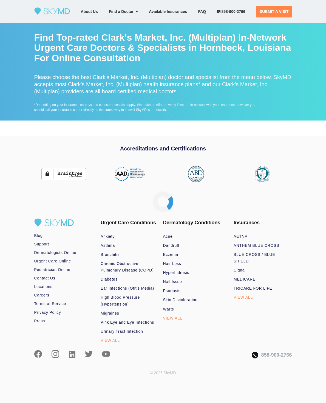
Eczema (170, 254)
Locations (43, 286)
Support (41, 244)
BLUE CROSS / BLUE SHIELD (254, 257)
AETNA (241, 236)
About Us (89, 11)
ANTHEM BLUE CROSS (256, 245)
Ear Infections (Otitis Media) (127, 288)
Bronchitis (110, 254)
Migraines (110, 313)
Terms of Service (50, 303)
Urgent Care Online (52, 261)
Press (39, 321)
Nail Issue (172, 281)
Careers (41, 295)
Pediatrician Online (52, 269)
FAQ (202, 11)
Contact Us (44, 278)
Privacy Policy (47, 312)
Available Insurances (168, 11)
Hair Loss (172, 263)
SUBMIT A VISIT (274, 11)
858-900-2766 (231, 11)
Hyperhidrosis (176, 272)
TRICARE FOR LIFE (253, 288)
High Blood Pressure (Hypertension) (120, 300)
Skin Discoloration (180, 300)
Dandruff (171, 245)
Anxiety (108, 236)
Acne (168, 236)
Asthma (108, 245)
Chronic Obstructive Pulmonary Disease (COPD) (127, 266)
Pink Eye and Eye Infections (127, 322)
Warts (168, 309)
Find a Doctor (123, 11)
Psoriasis (172, 291)
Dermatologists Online (55, 252)
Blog (38, 235)
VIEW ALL (110, 340)
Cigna (239, 270)
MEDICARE (245, 279)
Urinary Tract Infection (122, 331)
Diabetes (109, 279)
